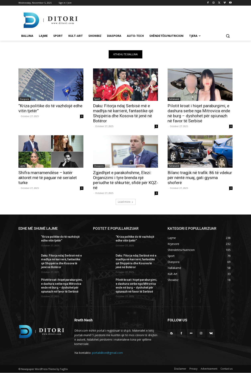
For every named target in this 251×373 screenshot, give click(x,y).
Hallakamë (174, 99)
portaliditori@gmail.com (107, 353)
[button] (228, 36)
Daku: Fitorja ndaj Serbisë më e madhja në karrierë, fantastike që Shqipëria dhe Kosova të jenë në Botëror (123, 113)
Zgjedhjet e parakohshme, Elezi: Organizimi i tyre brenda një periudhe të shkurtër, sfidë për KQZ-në (125, 180)
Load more (125, 202)
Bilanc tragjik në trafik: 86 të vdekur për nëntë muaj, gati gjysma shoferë (200, 177)
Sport (97, 99)
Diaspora (24, 99)
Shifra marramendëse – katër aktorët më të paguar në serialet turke (47, 177)
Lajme (22, 165)
